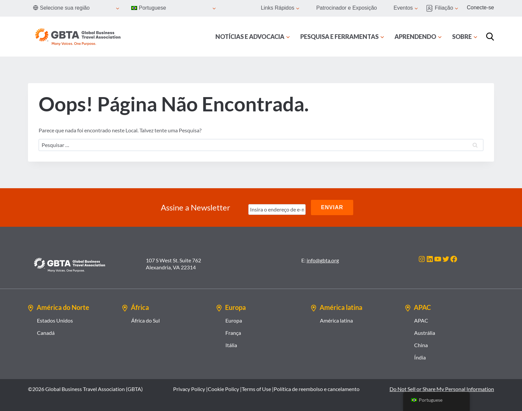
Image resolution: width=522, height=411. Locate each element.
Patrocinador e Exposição (346, 8)
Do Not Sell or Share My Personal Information (442, 389)
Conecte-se (480, 7)
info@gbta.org (323, 260)
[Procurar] (490, 37)
